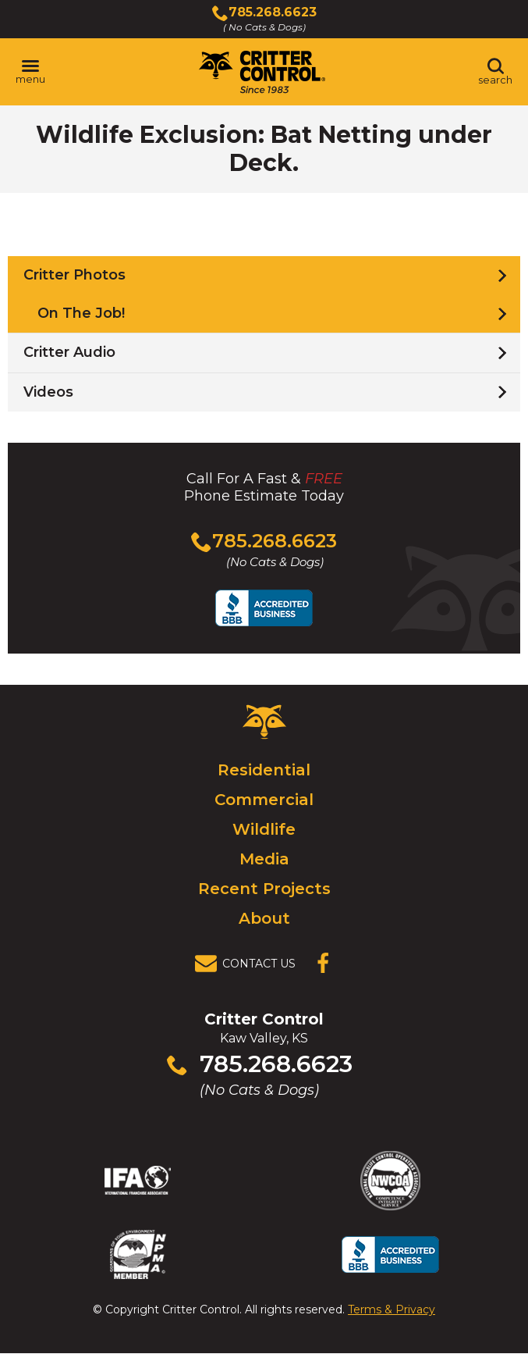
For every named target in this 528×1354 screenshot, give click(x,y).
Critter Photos (74, 274)
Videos (48, 392)
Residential (264, 770)
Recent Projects (264, 888)
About (264, 918)
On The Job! (81, 313)
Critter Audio (69, 352)
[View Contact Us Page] (249, 964)
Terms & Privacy (391, 1309)
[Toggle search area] (495, 72)
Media (264, 859)
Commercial (264, 799)
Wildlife (264, 829)
